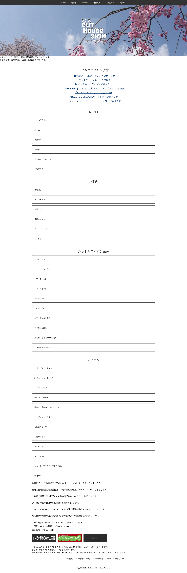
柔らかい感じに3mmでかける (46, 338)
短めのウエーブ (40, 427)
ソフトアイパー (40, 456)
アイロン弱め (39, 298)
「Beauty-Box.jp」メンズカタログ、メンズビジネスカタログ (93, 88)
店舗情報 (37, 140)
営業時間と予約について (44, 159)
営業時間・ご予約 (83, 559)
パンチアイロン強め (42, 347)
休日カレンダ (39, 219)
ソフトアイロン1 (41, 289)
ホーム (37, 130)
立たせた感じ (39, 437)
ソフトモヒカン (40, 279)
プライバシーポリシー (43, 229)
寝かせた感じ (39, 446)
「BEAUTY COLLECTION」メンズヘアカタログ (93, 97)
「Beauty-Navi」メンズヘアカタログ (93, 92)
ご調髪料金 (110, 3)
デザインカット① (41, 269)
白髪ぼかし (38, 209)
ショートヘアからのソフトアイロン (48, 466)
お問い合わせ (98, 559)
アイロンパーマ (40, 388)
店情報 (73, 3)
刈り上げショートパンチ (44, 378)
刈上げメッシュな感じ (43, 417)
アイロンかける (40, 328)
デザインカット (40, 259)
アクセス (122, 3)
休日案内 (96, 3)
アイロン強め (39, 308)
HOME (63, 3)
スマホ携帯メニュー (42, 120)
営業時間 (84, 3)
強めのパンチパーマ (42, 398)
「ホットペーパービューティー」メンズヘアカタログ (93, 101)
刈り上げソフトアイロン (44, 368)
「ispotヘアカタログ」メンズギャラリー (93, 84)
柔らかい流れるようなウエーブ (46, 407)
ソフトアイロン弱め (42, 318)
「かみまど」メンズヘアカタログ (94, 80)
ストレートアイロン (42, 200)
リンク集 (37, 239)
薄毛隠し (37, 190)
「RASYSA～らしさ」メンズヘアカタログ (93, 76)
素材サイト (38, 476)
